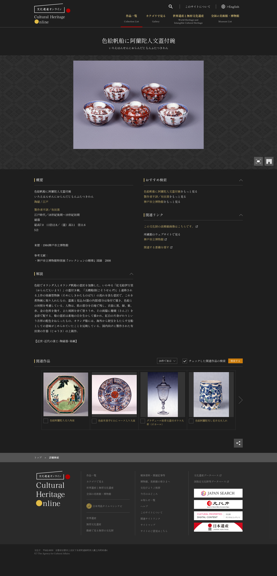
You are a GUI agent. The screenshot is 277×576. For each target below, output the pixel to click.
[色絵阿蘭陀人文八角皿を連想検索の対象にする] (45, 421)
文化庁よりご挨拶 (150, 487)
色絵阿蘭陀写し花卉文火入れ (211, 420)
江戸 (45, 201)
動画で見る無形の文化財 (100, 530)
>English (230, 6)
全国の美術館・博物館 (225, 19)
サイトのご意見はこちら (154, 531)
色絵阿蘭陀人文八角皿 (62, 420)
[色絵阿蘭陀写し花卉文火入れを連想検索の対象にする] (191, 421)
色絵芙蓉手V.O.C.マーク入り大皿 (116, 420)
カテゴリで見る (156, 19)
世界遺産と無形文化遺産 (188, 19)
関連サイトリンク (150, 518)
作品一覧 (131, 19)
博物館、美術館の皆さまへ (155, 481)
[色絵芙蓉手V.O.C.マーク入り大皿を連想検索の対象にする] (94, 421)
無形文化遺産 (93, 524)
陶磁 (37, 201)
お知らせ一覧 (147, 500)
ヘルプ (144, 506)
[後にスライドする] (239, 400)
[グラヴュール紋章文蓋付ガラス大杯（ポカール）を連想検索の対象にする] (142, 421)
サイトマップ (147, 525)
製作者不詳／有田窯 (47, 209)
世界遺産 (91, 518)
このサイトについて (198, 6)
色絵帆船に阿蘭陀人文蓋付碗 (162, 191)
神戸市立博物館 (154, 201)
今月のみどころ (149, 494)
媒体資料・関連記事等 (152, 475)
